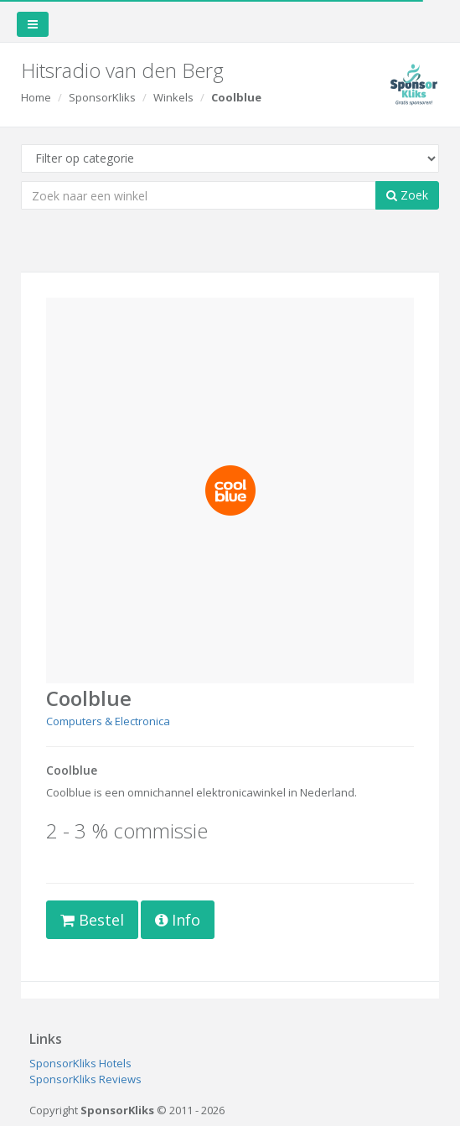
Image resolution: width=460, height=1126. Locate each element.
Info (177, 920)
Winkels (173, 97)
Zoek (407, 195)
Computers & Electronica (108, 721)
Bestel (92, 920)
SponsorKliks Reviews (85, 1079)
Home (36, 97)
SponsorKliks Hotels (80, 1063)
